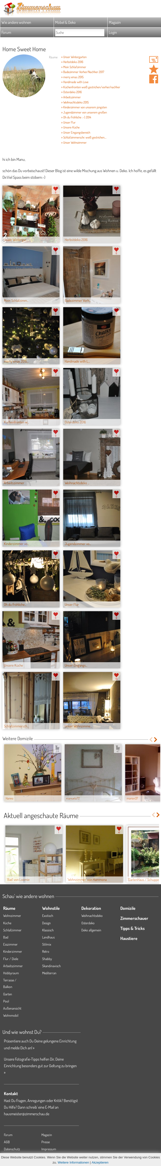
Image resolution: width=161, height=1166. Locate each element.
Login (113, 32)
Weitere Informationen (73, 1162)
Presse (45, 1142)
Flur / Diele (10, 959)
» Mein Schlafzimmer (73, 67)
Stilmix (46, 944)
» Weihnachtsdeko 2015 (75, 102)
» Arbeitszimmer (71, 97)
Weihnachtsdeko (92, 915)
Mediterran (49, 973)
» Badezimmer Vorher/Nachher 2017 (82, 72)
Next (156, 739)
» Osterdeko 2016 (71, 92)
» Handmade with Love (74, 82)
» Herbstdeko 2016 (72, 62)
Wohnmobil (10, 1015)
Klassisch (48, 930)
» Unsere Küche (70, 127)
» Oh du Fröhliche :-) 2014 (76, 117)
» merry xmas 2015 (72, 77)
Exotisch (47, 915)
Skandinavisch (51, 966)
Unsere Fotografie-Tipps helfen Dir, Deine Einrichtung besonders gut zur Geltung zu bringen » (40, 1066)
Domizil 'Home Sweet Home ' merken (154, 69)
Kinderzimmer (12, 951)
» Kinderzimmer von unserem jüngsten (84, 107)
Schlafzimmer (12, 930)
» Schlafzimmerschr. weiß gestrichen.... (83, 137)
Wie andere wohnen (16, 22)
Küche (7, 923)
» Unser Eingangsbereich (75, 132)
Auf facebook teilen (154, 79)
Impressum (48, 1149)
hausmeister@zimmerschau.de (26, 1113)
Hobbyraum (11, 973)
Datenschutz (12, 1149)
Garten (7, 994)
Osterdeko (88, 923)
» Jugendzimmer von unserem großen (84, 112)
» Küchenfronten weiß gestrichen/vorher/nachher (90, 87)
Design (46, 923)
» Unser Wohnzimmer (74, 142)
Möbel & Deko (65, 22)
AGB (7, 1142)
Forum (6, 32)
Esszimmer (10, 944)
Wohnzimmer (12, 915)
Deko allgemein (91, 930)
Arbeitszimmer (13, 966)
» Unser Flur (68, 122)
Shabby (47, 959)
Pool (6, 1001)
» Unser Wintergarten (74, 57)
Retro (45, 951)
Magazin (115, 22)
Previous (150, 739)
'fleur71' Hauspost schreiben (154, 59)
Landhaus (48, 937)
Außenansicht (12, 1008)
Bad (5, 937)
